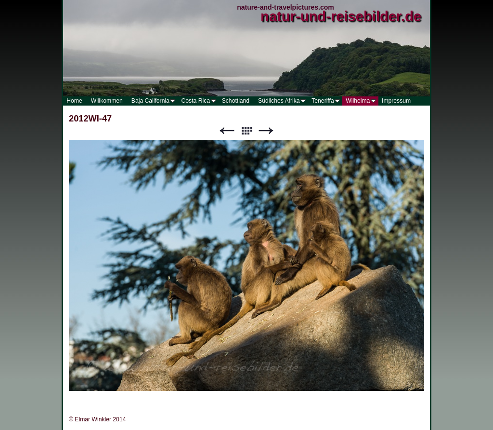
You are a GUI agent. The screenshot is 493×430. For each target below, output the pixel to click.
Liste (246, 131)
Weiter (266, 131)
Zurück (227, 131)
